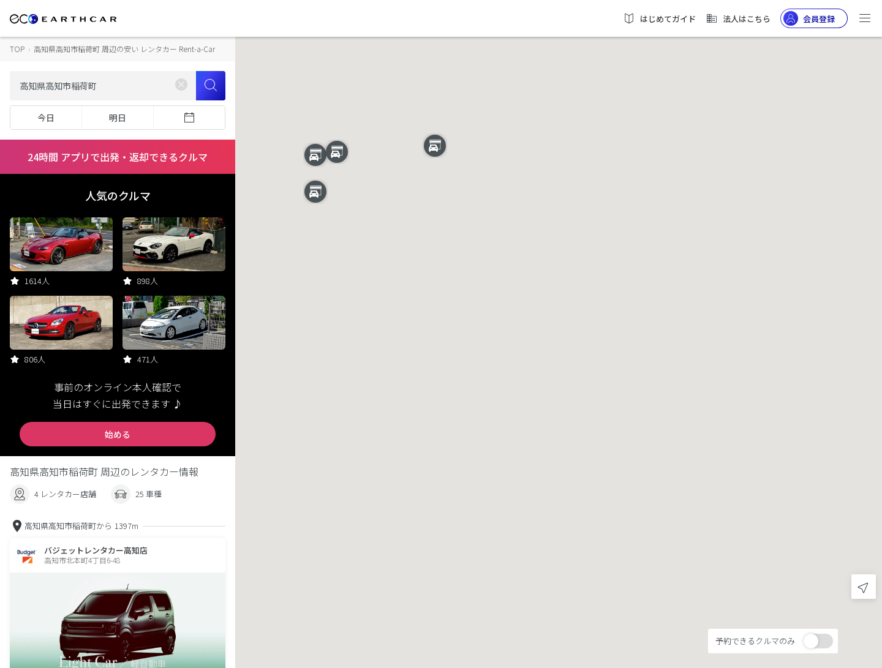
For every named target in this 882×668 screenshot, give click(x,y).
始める (117, 434)
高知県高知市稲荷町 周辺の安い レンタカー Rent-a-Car (124, 48)
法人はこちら (738, 18)
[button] (559, 323)
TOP (17, 48)
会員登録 (809, 18)
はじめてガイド (659, 18)
